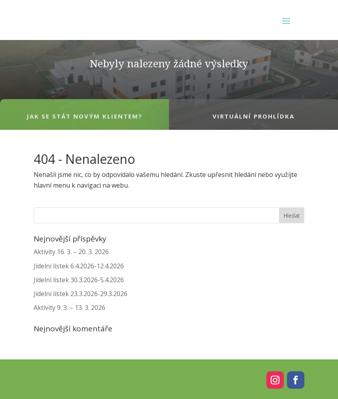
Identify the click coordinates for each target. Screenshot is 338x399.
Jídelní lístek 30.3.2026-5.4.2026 (79, 280)
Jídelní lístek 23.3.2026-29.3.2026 (80, 293)
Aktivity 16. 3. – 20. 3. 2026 (71, 251)
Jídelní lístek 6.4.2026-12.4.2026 (79, 266)
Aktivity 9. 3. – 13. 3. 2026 (69, 307)
